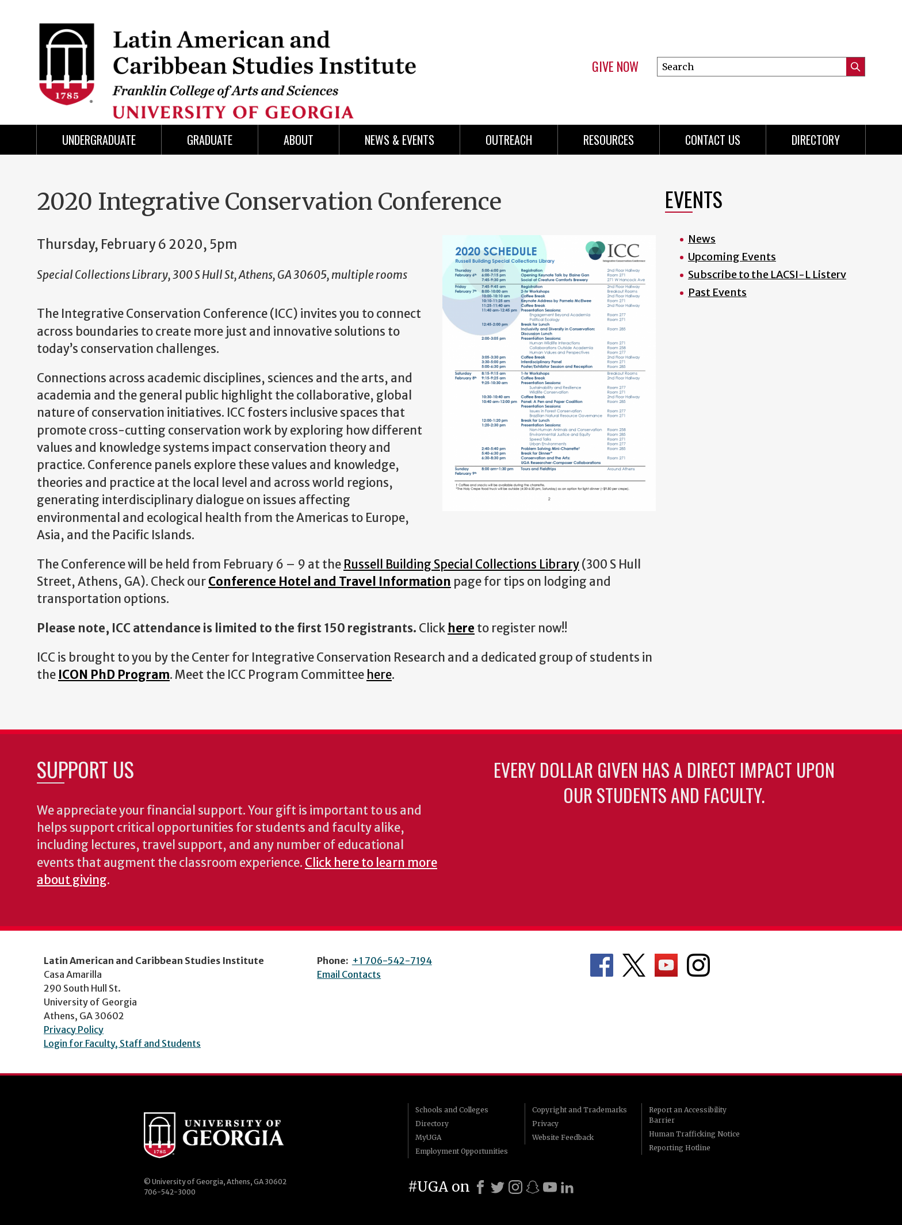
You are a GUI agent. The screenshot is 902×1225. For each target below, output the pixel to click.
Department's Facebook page (601, 965)
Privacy (545, 1123)
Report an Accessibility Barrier (688, 1114)
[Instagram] (515, 1187)
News (702, 238)
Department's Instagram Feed (698, 965)
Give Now (615, 67)
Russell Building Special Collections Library (461, 564)
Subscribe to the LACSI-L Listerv (767, 274)
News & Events (399, 139)
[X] (497, 1187)
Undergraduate (99, 139)
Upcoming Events (732, 256)
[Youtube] (550, 1187)
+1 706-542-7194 (392, 960)
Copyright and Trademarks (579, 1109)
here (379, 674)
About (299, 139)
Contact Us (712, 139)
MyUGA (428, 1137)
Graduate (209, 139)
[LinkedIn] (567, 1187)
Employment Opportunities (461, 1151)
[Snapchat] (533, 1187)
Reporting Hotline (679, 1147)
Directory (816, 139)
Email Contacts (349, 974)
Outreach (509, 139)
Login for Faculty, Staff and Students (122, 1043)
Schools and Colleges (451, 1109)
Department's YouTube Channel (666, 965)
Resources (608, 139)
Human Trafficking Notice (694, 1134)
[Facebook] (480, 1187)
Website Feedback (563, 1137)
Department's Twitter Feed (633, 965)
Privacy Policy (74, 1029)
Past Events (717, 292)
